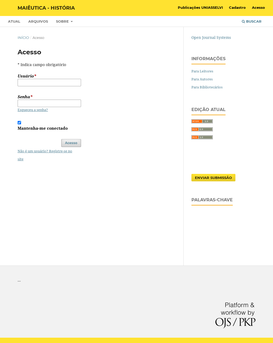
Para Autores (202, 79)
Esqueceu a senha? (33, 109)
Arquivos (38, 21)
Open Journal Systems (211, 37)
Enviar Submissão (213, 177)
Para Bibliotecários (207, 87)
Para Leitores (202, 71)
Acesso (258, 7)
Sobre (63, 21)
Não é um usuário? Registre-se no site (45, 155)
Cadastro (237, 7)
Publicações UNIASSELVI (200, 7)
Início (23, 37)
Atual (14, 21)
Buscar (252, 21)
